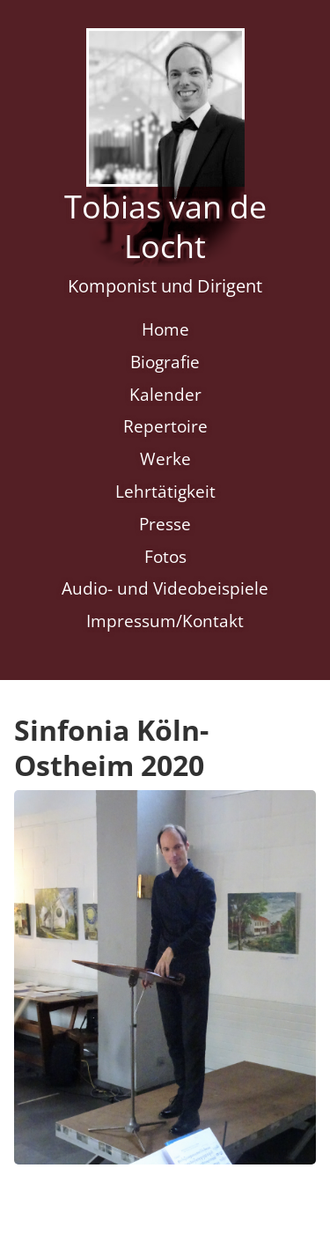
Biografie (165, 361)
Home (165, 329)
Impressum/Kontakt (165, 620)
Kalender (165, 394)
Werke (165, 458)
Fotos (165, 556)
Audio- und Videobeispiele (165, 588)
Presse (165, 524)
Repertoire (165, 426)
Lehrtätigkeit (165, 491)
